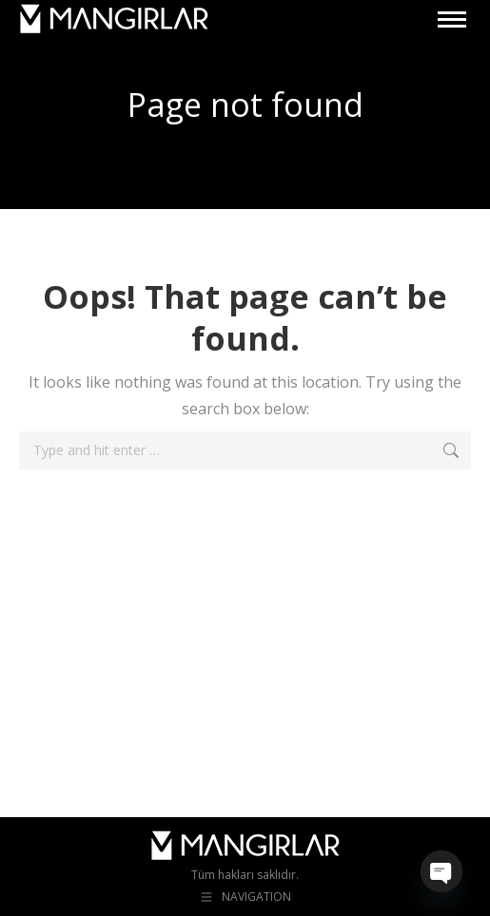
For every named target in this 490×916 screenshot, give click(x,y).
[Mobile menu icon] (452, 19)
